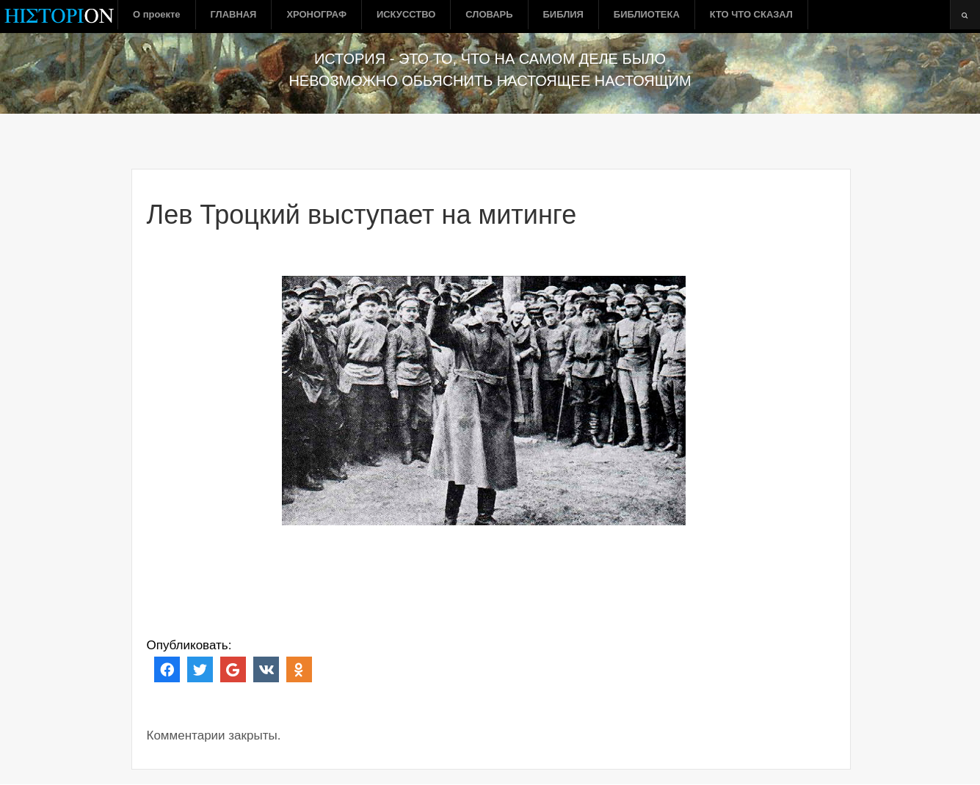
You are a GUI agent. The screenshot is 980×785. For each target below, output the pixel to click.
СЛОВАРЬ (488, 14)
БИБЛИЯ (563, 14)
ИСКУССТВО (406, 14)
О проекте (157, 14)
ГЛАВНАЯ (234, 14)
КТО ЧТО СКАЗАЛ (751, 14)
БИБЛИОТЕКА (647, 14)
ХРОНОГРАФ (316, 14)
